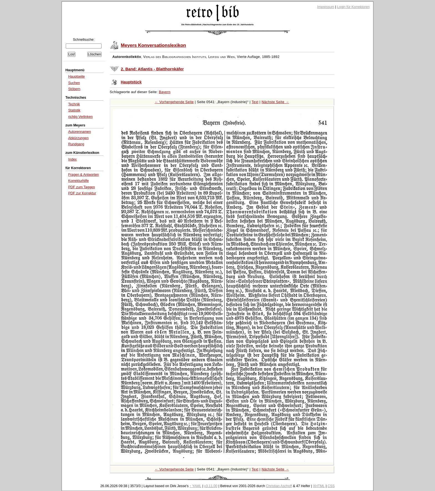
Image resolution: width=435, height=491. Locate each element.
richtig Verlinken (80, 117)
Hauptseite (76, 76)
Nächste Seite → (275, 102)
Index (72, 159)
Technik (74, 104)
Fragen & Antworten (83, 175)
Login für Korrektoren (353, 7)
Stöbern (74, 89)
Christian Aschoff (279, 486)
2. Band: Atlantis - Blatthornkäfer (152, 69)
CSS (331, 486)
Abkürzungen (78, 138)
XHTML (319, 486)
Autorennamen (79, 132)
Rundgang (76, 144)
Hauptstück (131, 82)
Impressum (325, 7)
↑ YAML (195, 486)
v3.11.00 (211, 486)
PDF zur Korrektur (82, 193)
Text (255, 102)
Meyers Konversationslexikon (153, 45)
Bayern (165, 92)
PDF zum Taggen (81, 187)
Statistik (74, 110)
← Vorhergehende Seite (174, 102)
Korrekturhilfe (78, 181)
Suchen (74, 83)
